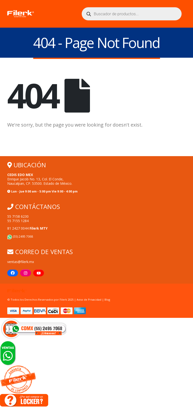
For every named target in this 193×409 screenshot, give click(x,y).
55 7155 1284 (18, 221)
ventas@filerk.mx (20, 261)
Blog (108, 300)
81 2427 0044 (27, 228)
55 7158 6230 (18, 216)
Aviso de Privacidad (89, 300)
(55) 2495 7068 (20, 237)
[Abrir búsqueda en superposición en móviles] (131, 14)
